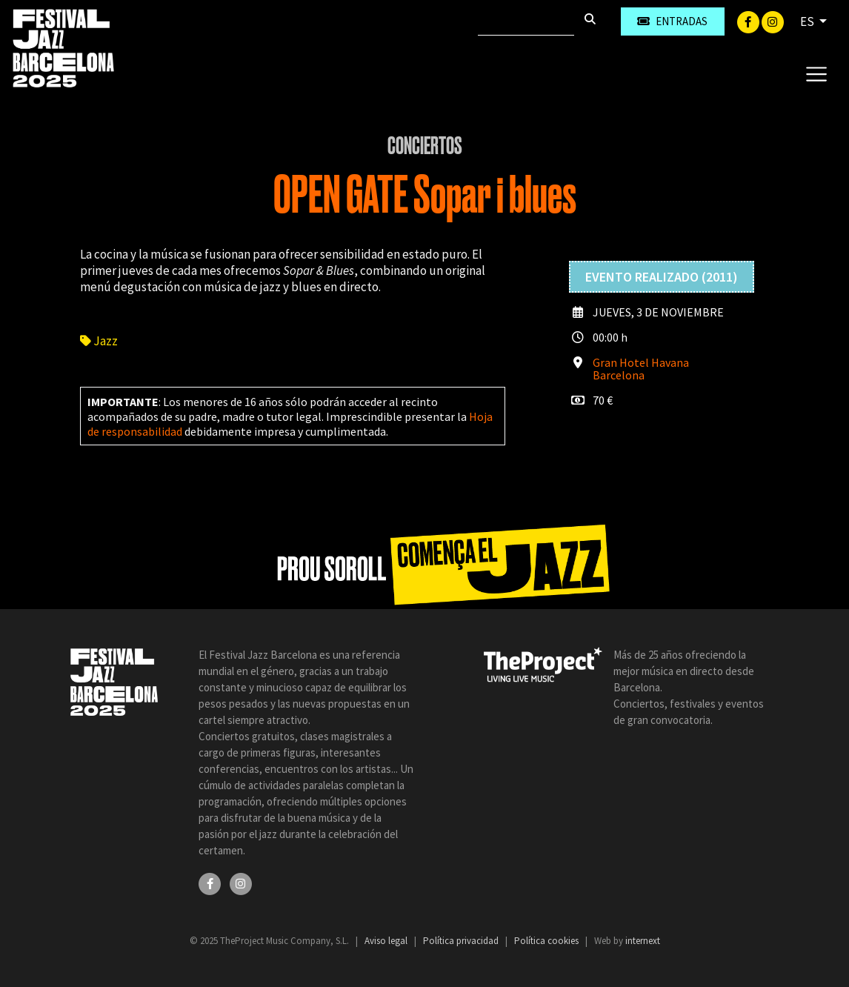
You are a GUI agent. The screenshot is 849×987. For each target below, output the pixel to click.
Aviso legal (387, 940)
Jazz (99, 341)
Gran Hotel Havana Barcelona (641, 368)
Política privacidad (462, 940)
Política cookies (547, 940)
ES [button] (808, 21)
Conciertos (424, 146)
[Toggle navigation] (816, 73)
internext (642, 940)
